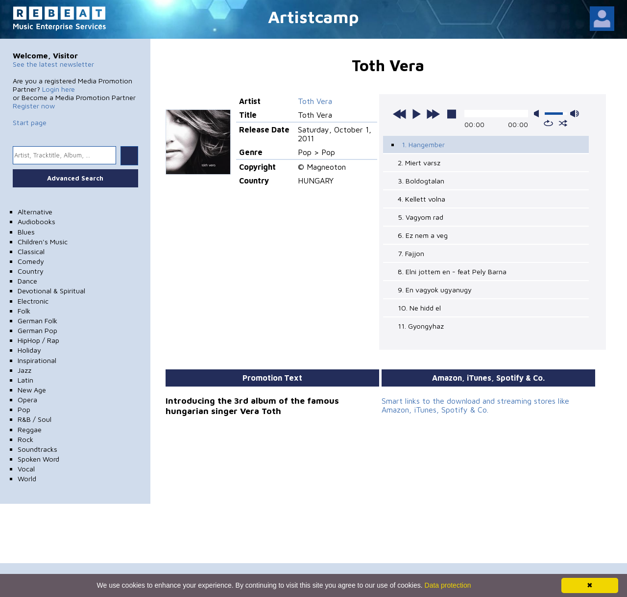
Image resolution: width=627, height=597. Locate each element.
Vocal (26, 469)
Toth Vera (315, 101)
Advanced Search (75, 178)
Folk (24, 311)
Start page (30, 122)
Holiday (29, 350)
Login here (58, 89)
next (433, 114)
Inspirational (37, 360)
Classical (31, 251)
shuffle (563, 123)
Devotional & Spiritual (51, 290)
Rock (25, 439)
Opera (27, 399)
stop (451, 114)
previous (400, 114)
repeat (548, 123)
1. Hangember (423, 144)
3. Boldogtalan (421, 181)
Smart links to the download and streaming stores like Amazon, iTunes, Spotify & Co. (475, 405)
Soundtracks (37, 449)
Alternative (35, 212)
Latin (25, 380)
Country (31, 271)
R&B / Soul (34, 419)
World (27, 478)
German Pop (37, 330)
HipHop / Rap (38, 340)
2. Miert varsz (419, 162)
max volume (574, 113)
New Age (32, 390)
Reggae (30, 429)
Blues (26, 232)
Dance (27, 281)
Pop (24, 409)
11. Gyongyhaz (421, 326)
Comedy (31, 261)
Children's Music (43, 241)
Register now (34, 106)
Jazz (24, 370)
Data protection (448, 585)
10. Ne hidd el (419, 308)
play (416, 114)
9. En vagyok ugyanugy (435, 290)
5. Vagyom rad (420, 217)
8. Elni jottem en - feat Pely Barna (452, 271)
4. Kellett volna (421, 199)
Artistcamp (313, 16)
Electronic (33, 301)
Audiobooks (36, 221)
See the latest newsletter (53, 64)
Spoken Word (38, 459)
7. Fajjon (411, 253)
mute (538, 113)
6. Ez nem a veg (423, 235)
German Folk (37, 320)
